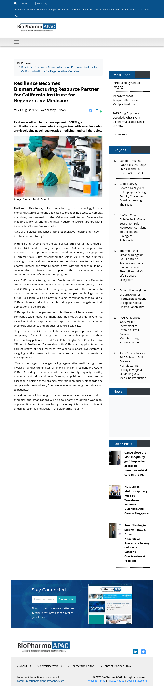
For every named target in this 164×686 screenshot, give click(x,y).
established (51, 257)
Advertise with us (49, 666)
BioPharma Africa (92, 9)
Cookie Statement (137, 680)
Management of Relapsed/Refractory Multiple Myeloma (126, 101)
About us (24, 666)
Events (125, 9)
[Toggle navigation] (16, 42)
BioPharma (24, 63)
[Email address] (44, 599)
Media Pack (136, 9)
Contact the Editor (81, 666)
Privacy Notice (116, 680)
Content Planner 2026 (116, 666)
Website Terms (96, 680)
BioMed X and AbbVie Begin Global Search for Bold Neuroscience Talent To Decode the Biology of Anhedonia (133, 227)
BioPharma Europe (46, 9)
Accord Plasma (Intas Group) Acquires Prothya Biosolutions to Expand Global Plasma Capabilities (133, 298)
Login (146, 9)
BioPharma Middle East (69, 9)
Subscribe (66, 599)
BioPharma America (25, 9)
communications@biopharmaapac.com (40, 681)
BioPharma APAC (111, 9)
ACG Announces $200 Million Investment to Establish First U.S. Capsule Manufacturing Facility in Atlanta (131, 330)
